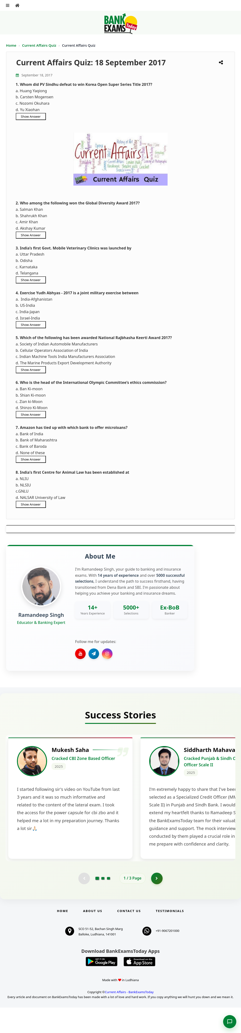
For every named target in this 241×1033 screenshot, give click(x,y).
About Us (92, 936)
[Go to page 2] (102, 903)
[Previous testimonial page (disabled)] (84, 904)
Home (11, 45)
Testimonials (170, 936)
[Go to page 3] (108, 903)
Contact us (129, 936)
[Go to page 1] (97, 903)
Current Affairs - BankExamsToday (129, 1017)
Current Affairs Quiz (39, 45)
